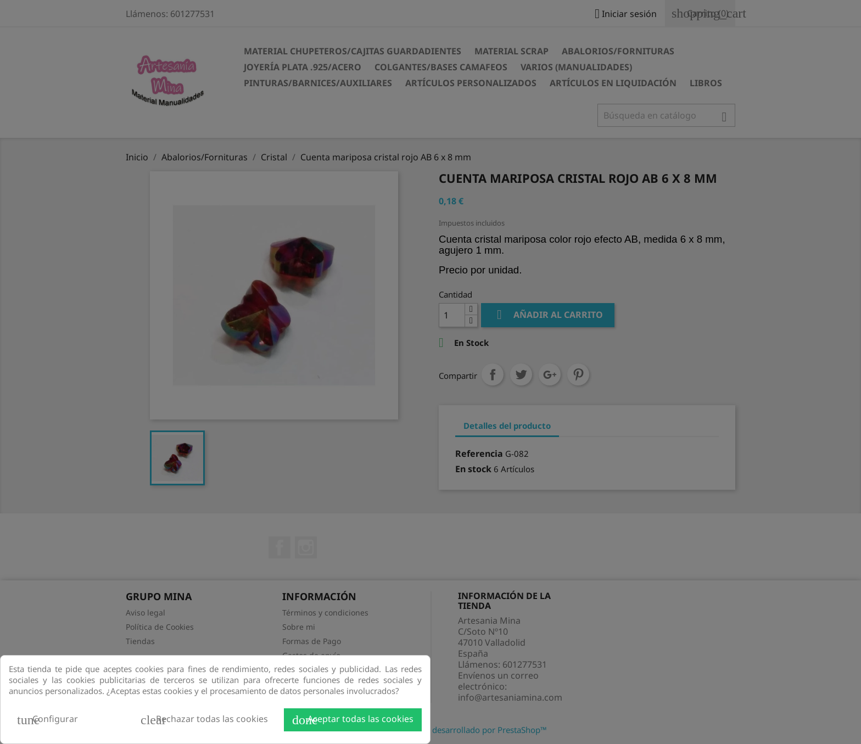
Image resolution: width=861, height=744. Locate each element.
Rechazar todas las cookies (204, 720)
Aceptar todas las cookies (352, 720)
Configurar (47, 720)
